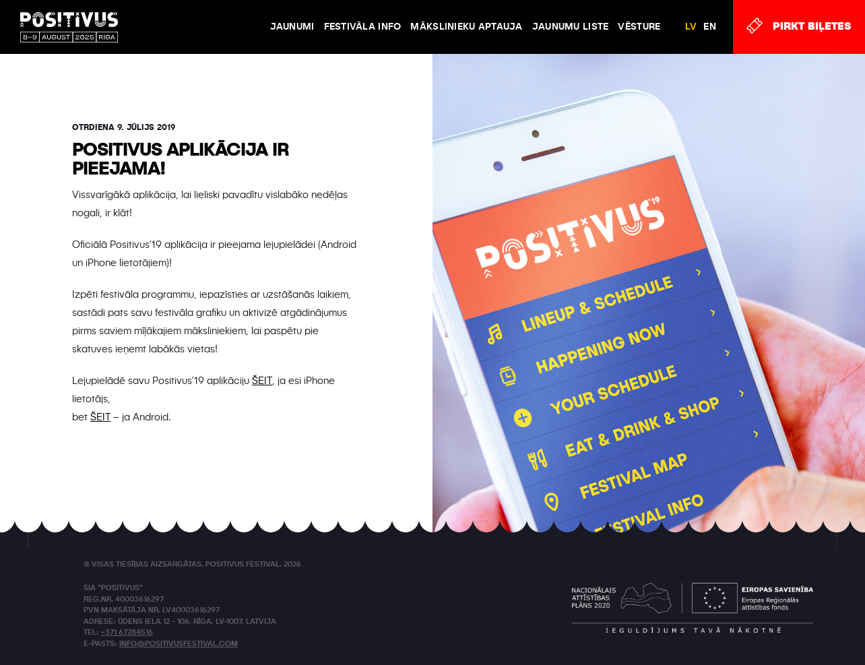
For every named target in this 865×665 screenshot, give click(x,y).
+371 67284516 (127, 633)
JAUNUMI (292, 27)
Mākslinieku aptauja (466, 27)
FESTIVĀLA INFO (363, 27)
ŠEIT (262, 381)
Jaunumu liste (570, 27)
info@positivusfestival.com (178, 644)
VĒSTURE (639, 27)
